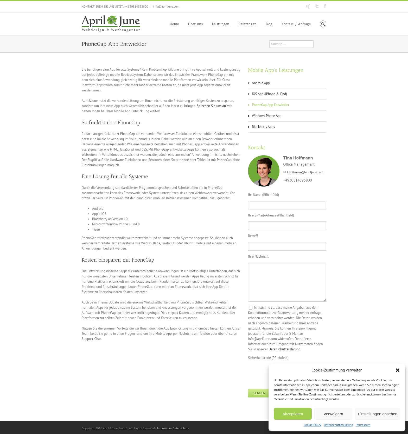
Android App (261, 83)
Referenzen (248, 24)
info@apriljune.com (166, 6)
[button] (397, 370)
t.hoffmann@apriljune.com (305, 172)
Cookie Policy (312, 425)
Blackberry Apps (263, 127)
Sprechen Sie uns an (211, 106)
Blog (269, 24)
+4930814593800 (136, 6)
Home (174, 24)
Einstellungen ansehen (377, 414)
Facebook (325, 6)
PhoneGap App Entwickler (270, 105)
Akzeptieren (292, 414)
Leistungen (220, 24)
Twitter (317, 6)
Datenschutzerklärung (338, 425)
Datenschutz (181, 428)
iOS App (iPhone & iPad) (269, 94)
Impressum (363, 425)
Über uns (195, 24)
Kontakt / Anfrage (296, 24)
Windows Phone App (266, 116)
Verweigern (333, 414)
